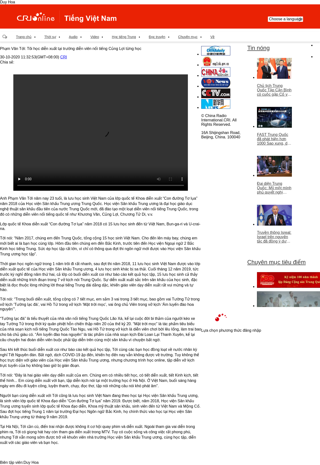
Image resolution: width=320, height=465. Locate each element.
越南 (66, 16)
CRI (63, 57)
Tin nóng (258, 48)
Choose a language (285, 19)
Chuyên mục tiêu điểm (276, 262)
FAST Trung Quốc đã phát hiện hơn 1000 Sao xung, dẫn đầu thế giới (274, 139)
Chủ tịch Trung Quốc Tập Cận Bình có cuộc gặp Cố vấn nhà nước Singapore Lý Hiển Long (274, 90)
